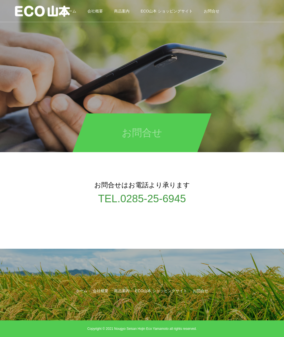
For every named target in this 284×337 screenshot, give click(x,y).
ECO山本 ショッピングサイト (167, 11)
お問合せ (211, 11)
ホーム (81, 291)
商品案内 (122, 11)
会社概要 (95, 11)
